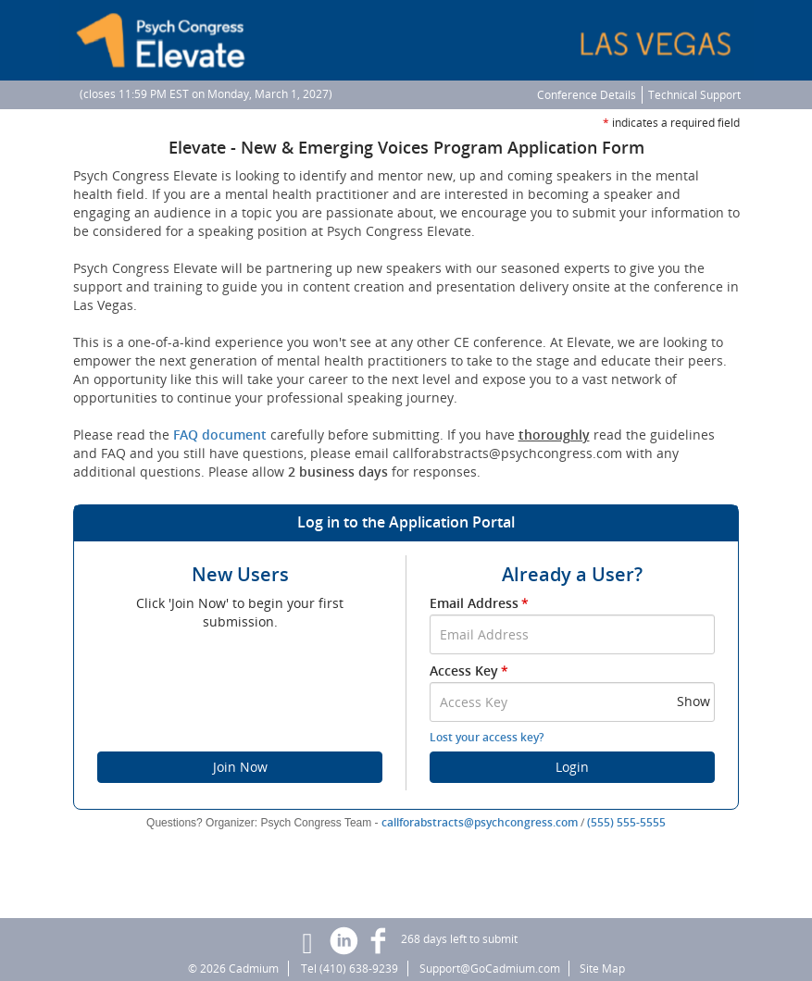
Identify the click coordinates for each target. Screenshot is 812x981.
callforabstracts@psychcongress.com (479, 822)
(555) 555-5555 (626, 822)
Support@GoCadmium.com (493, 968)
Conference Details (586, 95)
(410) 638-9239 (357, 968)
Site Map (604, 968)
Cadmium (252, 968)
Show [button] (693, 701)
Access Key (470, 670)
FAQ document (220, 434)
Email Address (480, 603)
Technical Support (694, 95)
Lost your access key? (486, 737)
